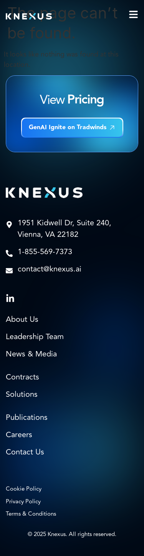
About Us (22, 319)
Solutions (22, 394)
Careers (19, 435)
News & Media (31, 354)
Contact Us (25, 452)
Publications (27, 417)
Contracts (22, 377)
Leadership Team (35, 337)
